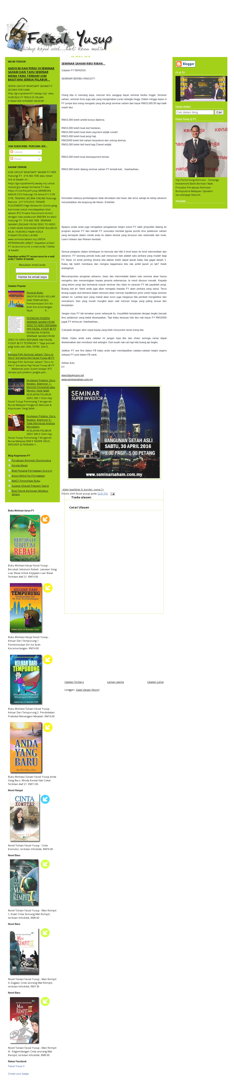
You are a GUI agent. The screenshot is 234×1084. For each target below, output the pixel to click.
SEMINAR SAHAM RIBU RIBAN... (83, 63)
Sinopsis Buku (35, 292)
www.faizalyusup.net (72, 375)
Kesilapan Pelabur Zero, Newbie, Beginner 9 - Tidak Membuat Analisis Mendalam (41, 421)
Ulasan (16, 158)
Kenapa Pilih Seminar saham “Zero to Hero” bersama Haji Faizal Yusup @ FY (31, 356)
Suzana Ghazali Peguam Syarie (30, 485)
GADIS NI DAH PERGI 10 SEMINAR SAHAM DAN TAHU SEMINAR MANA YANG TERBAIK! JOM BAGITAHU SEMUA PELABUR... (31, 74)
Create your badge (18, 1073)
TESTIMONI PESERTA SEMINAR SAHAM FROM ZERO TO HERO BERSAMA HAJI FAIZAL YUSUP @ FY (42, 323)
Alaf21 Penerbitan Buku (26, 480)
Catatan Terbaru (74, 682)
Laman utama (115, 682)
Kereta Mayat (20, 465)
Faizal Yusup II (16, 1066)
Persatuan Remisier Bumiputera (31, 460)
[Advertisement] (114, 646)
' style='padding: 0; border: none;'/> (82, 489)
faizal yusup (16, 19)
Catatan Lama (155, 682)
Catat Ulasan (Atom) (87, 689)
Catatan (16, 152)
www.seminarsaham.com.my (77, 379)
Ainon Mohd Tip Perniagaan (28, 475)
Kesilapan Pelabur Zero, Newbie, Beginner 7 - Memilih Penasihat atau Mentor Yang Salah (41, 385)
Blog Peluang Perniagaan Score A (32, 470)
